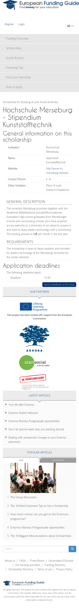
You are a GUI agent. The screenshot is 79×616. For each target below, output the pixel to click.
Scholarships (13, 48)
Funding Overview (17, 38)
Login (21, 24)
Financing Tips (14, 67)
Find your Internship (18, 77)
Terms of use (44, 569)
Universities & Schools (61, 560)
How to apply (14, 87)
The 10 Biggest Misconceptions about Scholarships (40, 536)
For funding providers (27, 565)
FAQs (22, 560)
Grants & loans (15, 58)
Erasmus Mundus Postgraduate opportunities (33, 421)
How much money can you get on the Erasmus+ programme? (39, 517)
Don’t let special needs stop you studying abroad (36, 429)
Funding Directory (55, 565)
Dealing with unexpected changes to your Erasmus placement (37, 439)
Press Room (37, 560)
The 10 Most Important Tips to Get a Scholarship (39, 506)
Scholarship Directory (20, 569)
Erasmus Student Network (23, 412)
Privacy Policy (64, 569)
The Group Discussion (23, 497)
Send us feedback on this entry (59, 284)
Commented (58, 460)
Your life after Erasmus (21, 404)
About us (10, 560)
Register (9, 24)
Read (27, 459)
